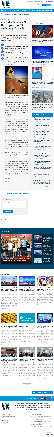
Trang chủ (3, 19)
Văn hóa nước (29, 409)
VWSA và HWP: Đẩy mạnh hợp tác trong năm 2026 (45, 360)
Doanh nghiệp (36, 164)
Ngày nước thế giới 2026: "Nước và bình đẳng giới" (27, 325)
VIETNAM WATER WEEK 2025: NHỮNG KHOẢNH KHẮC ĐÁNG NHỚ (47, 246)
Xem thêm (27, 384)
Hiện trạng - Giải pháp (47, 10)
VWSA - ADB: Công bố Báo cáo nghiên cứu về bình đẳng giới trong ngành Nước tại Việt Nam (27, 289)
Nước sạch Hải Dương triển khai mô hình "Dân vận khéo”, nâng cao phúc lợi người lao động (42, 148)
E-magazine (46, 4)
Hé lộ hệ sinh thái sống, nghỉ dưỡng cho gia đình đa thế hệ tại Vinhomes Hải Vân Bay (42, 169)
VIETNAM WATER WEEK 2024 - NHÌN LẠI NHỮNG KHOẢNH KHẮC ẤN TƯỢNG (47, 253)
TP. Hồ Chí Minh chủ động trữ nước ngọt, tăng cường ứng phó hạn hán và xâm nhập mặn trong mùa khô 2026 (42, 183)
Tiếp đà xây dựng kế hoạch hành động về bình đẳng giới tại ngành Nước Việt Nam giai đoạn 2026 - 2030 (9, 290)
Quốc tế (8, 19)
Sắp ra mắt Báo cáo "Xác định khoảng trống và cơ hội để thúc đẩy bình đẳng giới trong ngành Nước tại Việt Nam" (42, 84)
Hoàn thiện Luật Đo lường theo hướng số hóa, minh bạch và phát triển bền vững (41, 140)
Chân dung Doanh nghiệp (44, 407)
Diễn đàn (34, 43)
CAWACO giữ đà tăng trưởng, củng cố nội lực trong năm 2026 (41, 162)
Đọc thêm (39, 114)
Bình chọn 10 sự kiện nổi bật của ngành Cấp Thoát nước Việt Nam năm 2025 (42, 62)
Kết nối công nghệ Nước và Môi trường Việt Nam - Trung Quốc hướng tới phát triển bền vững (27, 361)
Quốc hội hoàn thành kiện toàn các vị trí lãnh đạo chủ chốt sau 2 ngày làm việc (41, 125)
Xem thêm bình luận (5, 222)
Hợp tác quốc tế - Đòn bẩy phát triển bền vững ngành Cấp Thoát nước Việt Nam (45, 326)
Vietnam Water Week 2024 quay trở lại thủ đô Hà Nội (47, 260)
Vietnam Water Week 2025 (23, 14)
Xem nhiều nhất (40, 392)
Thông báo (37, 23)
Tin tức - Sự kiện (8, 10)
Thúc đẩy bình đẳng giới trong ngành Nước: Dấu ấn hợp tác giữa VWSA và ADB (45, 289)
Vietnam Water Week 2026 (10, 14)
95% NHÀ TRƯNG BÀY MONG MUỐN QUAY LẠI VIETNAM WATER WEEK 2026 (47, 238)
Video (5, 232)
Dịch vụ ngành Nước (37, 171)
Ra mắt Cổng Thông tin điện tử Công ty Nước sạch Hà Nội (41, 175)
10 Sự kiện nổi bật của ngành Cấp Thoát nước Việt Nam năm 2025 (42, 41)
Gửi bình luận (8, 211)
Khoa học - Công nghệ (20, 405)
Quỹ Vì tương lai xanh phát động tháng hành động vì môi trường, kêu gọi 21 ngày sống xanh (41, 133)
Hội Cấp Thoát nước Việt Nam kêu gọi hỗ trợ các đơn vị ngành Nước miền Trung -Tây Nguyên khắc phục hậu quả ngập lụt (42, 106)
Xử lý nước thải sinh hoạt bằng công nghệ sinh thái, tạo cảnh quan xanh (42, 118)
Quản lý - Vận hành (36, 10)
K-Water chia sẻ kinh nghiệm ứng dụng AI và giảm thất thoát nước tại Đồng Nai (9, 361)
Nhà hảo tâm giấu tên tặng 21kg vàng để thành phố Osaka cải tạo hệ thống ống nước (9, 326)
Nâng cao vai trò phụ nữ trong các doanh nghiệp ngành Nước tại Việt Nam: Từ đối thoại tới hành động (41, 155)
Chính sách (16, 10)
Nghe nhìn (35, 136)
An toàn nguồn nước (25, 10)
